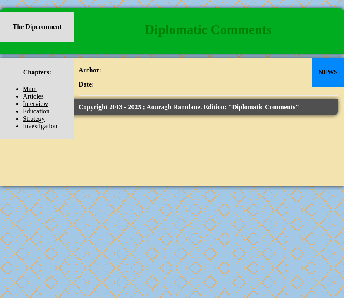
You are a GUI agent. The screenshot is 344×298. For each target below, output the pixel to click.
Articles (33, 96)
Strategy (34, 118)
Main (30, 88)
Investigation (40, 126)
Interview (35, 103)
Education (36, 111)
